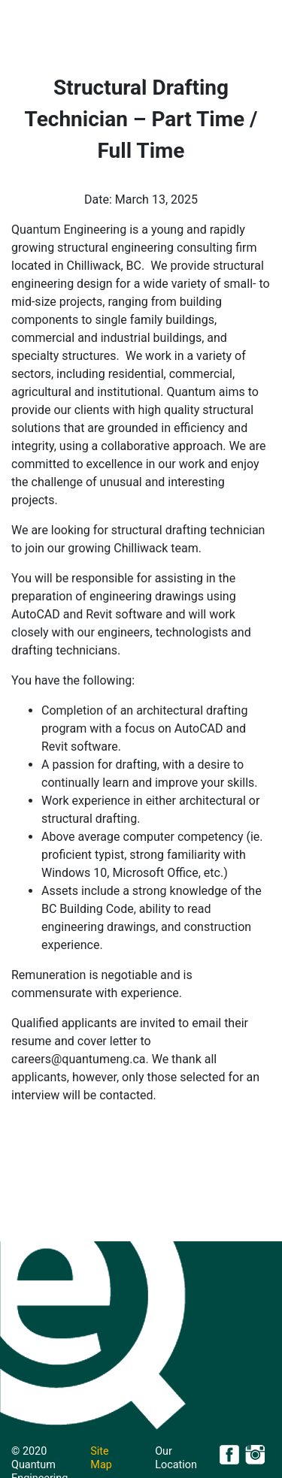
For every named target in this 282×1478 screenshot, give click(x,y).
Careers (215, 75)
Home (39, 75)
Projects (149, 75)
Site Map (100, 1458)
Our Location (176, 1458)
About (87, 75)
